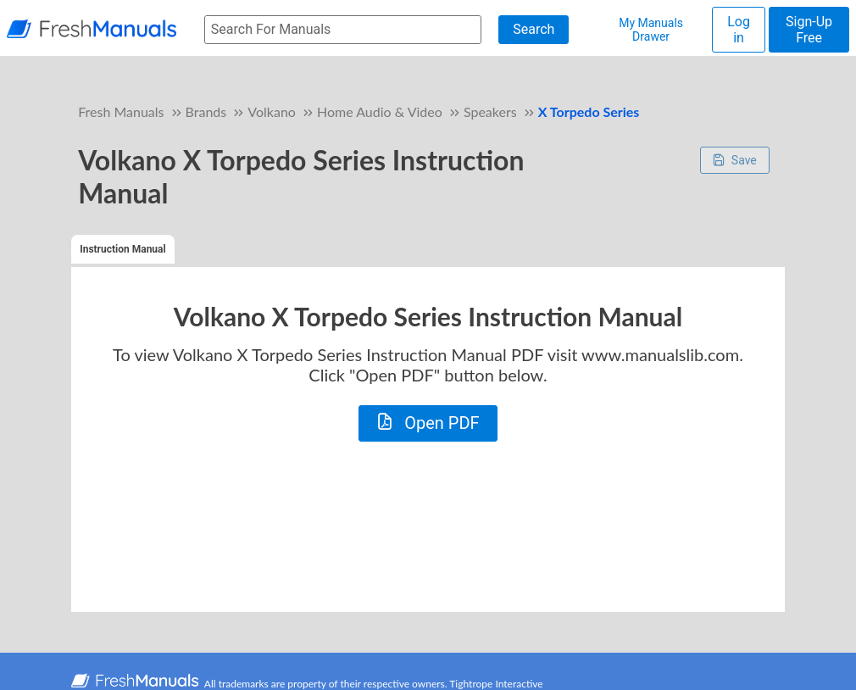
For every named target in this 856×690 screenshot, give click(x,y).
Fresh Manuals (121, 111)
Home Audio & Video (379, 111)
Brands (206, 111)
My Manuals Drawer (651, 29)
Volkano (271, 111)
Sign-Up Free (809, 30)
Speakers (490, 111)
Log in (738, 30)
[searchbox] (343, 30)
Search (533, 29)
